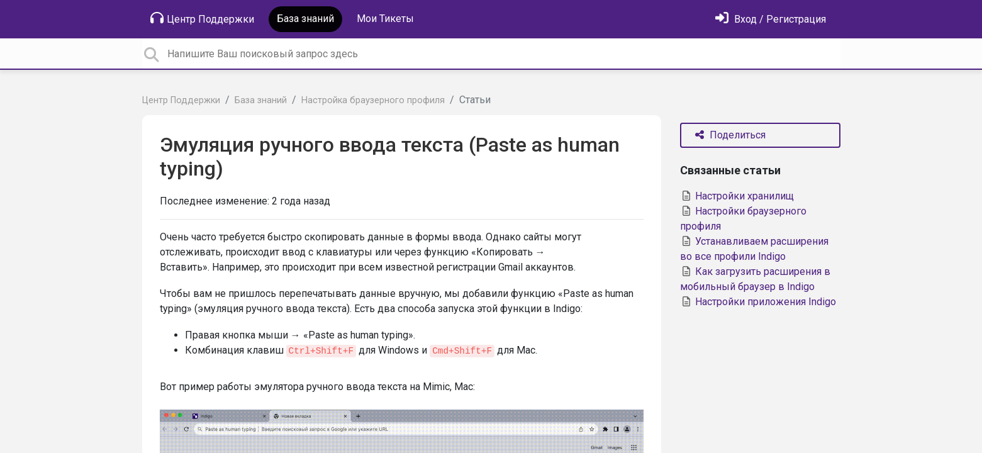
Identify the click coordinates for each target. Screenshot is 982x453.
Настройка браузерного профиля (373, 100)
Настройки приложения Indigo (758, 302)
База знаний (305, 19)
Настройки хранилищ (737, 196)
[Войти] (770, 19)
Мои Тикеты (385, 19)
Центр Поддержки (202, 18)
